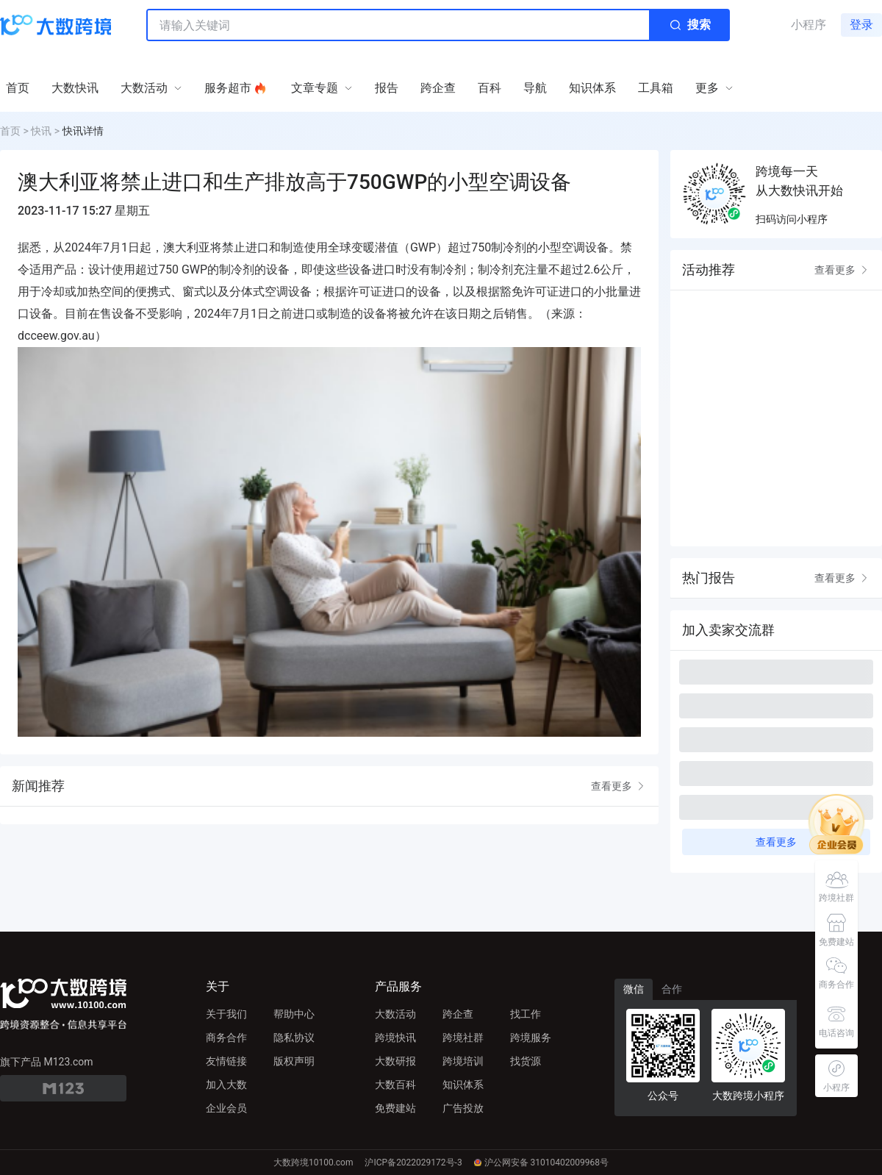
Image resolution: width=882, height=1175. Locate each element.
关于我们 (226, 1014)
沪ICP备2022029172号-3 (413, 1162)
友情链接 (226, 1061)
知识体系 (463, 1084)
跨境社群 (463, 1037)
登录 (861, 25)
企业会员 (226, 1108)
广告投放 (463, 1108)
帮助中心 (294, 1014)
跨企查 (457, 1014)
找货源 (525, 1061)
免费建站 (395, 1108)
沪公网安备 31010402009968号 (541, 1162)
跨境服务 (530, 1037)
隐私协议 (294, 1037)
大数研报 (395, 1061)
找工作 (525, 1014)
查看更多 (619, 786)
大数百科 (395, 1084)
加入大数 (226, 1084)
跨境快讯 (395, 1037)
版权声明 (294, 1061)
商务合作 (226, 1037)
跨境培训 (463, 1061)
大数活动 (395, 1014)
